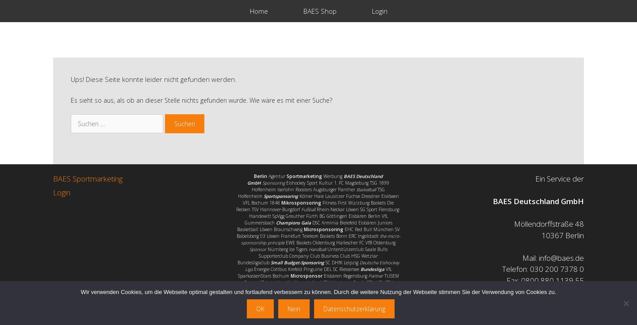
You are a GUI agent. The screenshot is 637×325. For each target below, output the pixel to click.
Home (259, 11)
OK (260, 309)
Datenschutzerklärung (354, 309)
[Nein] (626, 303)
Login (380, 11)
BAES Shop (320, 11)
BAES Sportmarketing (88, 179)
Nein (294, 309)
